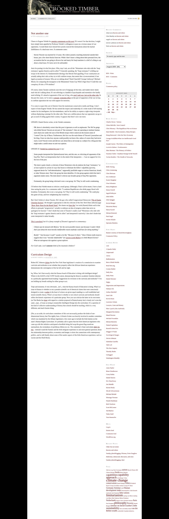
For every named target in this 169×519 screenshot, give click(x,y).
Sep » (113, 112)
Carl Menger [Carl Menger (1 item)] (120, 478)
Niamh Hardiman (111, 401)
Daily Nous (109, 275)
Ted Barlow (110, 411)
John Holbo (109, 196)
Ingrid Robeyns (111, 193)
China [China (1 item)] (125, 478)
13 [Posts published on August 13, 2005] (130, 102)
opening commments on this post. (62, 41)
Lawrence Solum (111, 302)
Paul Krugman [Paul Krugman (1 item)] (110, 503)
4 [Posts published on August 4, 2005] (121, 99)
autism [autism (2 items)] (124, 470)
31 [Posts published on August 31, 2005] (117, 110)
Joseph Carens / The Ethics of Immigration (119, 144)
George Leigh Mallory (73, 238)
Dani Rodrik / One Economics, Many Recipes (120, 132)
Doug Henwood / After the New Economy (119, 135)
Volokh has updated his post (49, 149)
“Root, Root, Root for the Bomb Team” (44, 205)
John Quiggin (110, 200)
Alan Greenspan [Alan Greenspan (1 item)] (117, 470)
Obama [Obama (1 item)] (118, 500)
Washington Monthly (113, 358)
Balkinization (110, 259)
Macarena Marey (111, 206)
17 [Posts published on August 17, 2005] (117, 104)
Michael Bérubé (111, 394)
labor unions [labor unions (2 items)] (124, 493)
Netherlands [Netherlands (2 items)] (111, 500)
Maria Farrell (110, 210)
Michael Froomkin (112, 318)
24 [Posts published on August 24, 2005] (117, 107)
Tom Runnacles (111, 417)
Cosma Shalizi (110, 269)
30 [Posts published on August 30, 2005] (113, 110)
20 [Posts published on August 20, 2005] (130, 104)
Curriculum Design (41, 254)
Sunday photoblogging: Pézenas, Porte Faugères (121, 453)
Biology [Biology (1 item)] (112, 472)
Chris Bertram (110, 173)
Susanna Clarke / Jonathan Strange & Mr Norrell (121, 154)
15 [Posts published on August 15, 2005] (108, 104)
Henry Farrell (110, 190)
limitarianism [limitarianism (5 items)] (114, 495)
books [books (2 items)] (117, 472)
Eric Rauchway (111, 381)
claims (47, 262)
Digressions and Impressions (115, 285)
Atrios (108, 256)
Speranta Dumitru (112, 223)
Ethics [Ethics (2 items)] (128, 483)
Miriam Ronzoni (111, 213)
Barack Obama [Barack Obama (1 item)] (132, 470)
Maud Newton (110, 315)
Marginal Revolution (112, 312)
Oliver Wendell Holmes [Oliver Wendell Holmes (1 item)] (126, 500)
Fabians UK (110, 289)
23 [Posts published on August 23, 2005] (113, 107)
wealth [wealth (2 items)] (114, 511)
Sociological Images (112, 335)
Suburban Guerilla (112, 341)
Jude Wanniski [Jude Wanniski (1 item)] (115, 493)
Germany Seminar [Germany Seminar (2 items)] (113, 488)
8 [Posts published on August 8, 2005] (108, 102)
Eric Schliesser (111, 177)
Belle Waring (110, 167)
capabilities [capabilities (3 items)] (111, 474)
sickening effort (65, 98)
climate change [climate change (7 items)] (117, 480)
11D (107, 246)
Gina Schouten (111, 183)
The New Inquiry (111, 348)
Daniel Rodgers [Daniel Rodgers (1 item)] (121, 483)
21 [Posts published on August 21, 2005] (135, 104)
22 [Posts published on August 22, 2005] (108, 107)
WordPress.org (110, 437)
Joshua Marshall (111, 292)
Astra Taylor (110, 368)
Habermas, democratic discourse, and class (119, 457)
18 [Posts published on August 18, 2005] (122, 104)
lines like (72, 205)
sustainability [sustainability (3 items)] (112, 508)
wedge (47, 292)
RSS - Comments (111, 77)
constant (56, 98)
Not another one (39, 33)
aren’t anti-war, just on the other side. (86, 95)
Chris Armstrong (111, 170)
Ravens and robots (119, 33)
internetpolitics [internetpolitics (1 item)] (126, 490)
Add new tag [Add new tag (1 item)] (109, 470)
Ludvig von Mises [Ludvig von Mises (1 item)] (128, 495)
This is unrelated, (37, 221)
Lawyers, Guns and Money (114, 305)
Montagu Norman (112, 397)
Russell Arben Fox (112, 328)
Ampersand (109, 252)
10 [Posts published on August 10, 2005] (117, 102)
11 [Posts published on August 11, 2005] (121, 102)
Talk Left (109, 345)
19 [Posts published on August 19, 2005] (126, 104)
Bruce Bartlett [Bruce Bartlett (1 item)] (124, 472)
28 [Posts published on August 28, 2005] (135, 107)
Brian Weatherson (112, 371)
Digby (108, 282)
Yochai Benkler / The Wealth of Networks (119, 157)
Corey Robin (110, 374)
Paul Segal (109, 216)
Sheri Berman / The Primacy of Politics (118, 150)
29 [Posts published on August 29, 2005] (108, 110)
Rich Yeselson (110, 404)
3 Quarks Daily (111, 249)
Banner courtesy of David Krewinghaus (118, 233)
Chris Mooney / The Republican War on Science (121, 128)
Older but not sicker (112, 447)
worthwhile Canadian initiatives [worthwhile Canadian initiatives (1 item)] (125, 511)
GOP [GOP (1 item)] (122, 488)
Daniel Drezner (111, 279)
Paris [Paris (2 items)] (135, 500)
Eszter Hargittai (111, 180)
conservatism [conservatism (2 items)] (111, 483)
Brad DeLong (110, 266)
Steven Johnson (111, 338)
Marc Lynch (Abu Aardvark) (115, 308)
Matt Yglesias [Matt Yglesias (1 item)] (115, 498)
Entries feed (110, 430)
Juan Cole (109, 295)
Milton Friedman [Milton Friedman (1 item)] (124, 498)
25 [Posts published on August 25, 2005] (122, 107)
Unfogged (109, 355)
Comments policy (46, 18)
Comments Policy (112, 236)
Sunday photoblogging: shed (115, 460)
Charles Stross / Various (113, 122)
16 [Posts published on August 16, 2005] (113, 104)
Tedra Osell (109, 414)
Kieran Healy (110, 387)
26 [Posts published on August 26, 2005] (126, 107)
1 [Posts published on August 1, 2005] (108, 99)
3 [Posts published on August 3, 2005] (117, 99)
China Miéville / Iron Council (115, 125)
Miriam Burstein (111, 322)
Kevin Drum (110, 299)
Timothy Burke (111, 351)
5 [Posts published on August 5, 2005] (126, 99)
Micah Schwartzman (112, 391)
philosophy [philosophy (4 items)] (120, 502)
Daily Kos (109, 272)
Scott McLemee (111, 407)
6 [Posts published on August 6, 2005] (130, 99)
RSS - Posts (110, 73)
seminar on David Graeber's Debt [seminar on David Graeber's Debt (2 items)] (123, 506)
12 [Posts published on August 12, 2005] (126, 102)
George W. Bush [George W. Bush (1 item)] (128, 485)
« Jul (108, 112)
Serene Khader (111, 220)
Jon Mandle (110, 384)
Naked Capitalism (112, 325)
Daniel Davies (110, 378)
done (45, 300)
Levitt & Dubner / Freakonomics (116, 147)
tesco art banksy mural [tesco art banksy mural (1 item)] (125, 508)
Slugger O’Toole (111, 332)
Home (33, 18)
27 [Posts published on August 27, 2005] (130, 107)
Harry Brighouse (111, 187)
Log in (108, 427)
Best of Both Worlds (112, 262)
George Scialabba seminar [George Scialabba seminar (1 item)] (117, 485)
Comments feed (111, 434)
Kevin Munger (110, 203)
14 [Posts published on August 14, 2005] (135, 102)
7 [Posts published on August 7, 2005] (134, 99)
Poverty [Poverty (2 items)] (130, 503)
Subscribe (132, 18)
